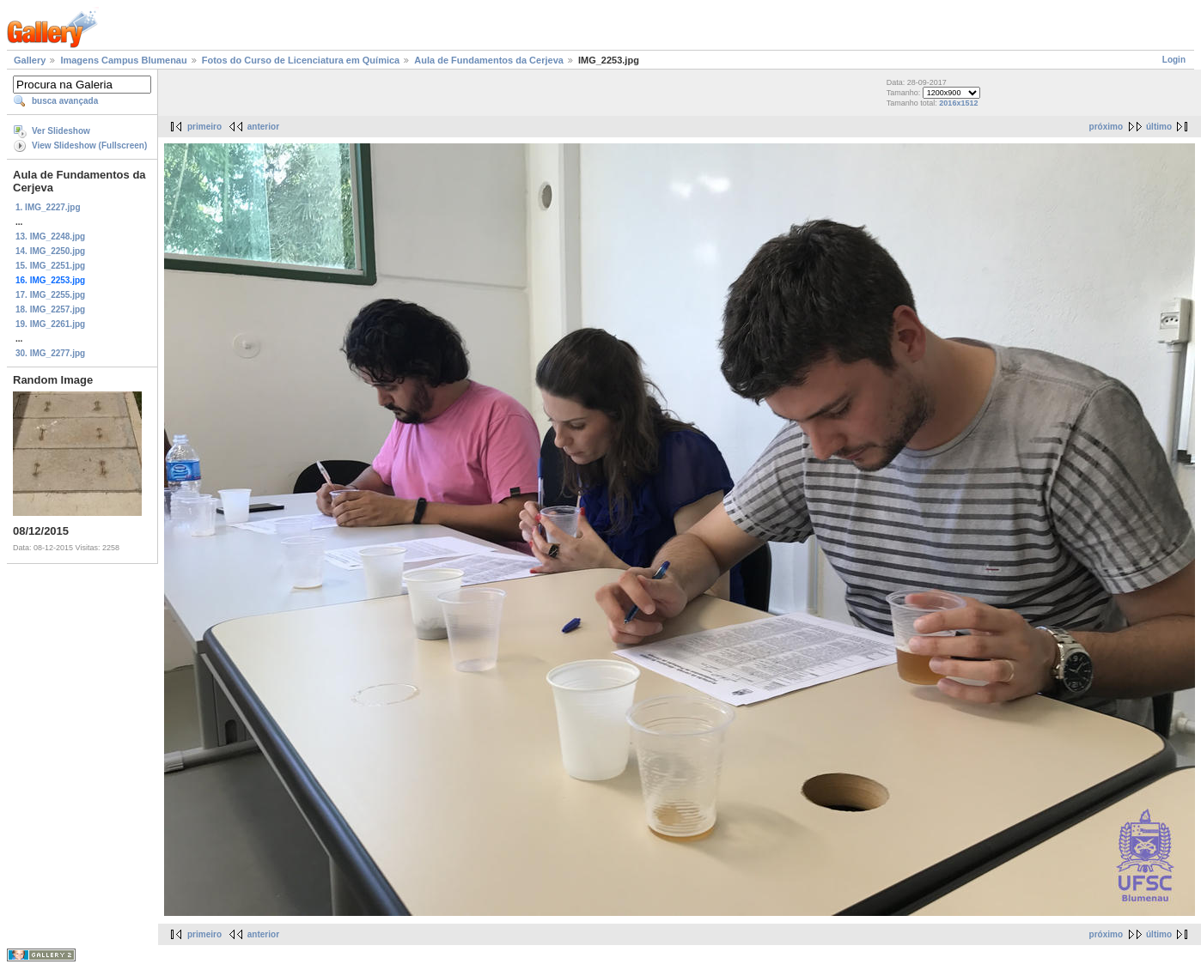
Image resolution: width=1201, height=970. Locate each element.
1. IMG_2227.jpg (48, 207)
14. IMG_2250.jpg (50, 251)
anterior (263, 126)
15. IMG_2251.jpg (50, 265)
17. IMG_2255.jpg (50, 295)
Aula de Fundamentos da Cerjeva (489, 60)
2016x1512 (958, 103)
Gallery (30, 60)
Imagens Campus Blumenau (123, 60)
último (1159, 126)
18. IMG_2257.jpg (50, 309)
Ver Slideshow (61, 131)
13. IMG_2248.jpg (50, 236)
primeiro (204, 126)
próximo (1106, 126)
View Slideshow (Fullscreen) (89, 145)
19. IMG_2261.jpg (50, 324)
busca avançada (65, 101)
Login (1174, 59)
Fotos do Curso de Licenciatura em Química (300, 60)
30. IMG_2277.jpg (50, 353)
